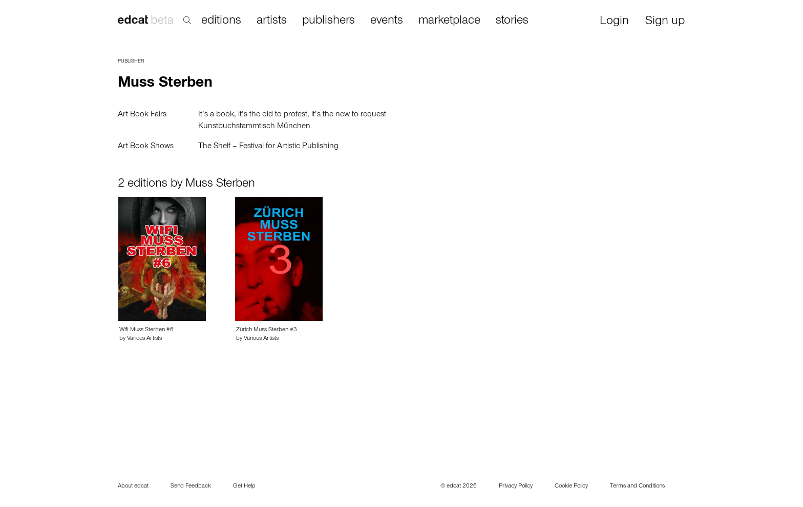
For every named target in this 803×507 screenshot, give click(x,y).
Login (614, 22)
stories (512, 21)
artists (272, 21)
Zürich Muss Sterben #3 (266, 330)
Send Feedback (191, 486)
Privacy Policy (516, 486)
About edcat (133, 486)
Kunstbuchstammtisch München (254, 127)
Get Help (244, 486)
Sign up (665, 22)
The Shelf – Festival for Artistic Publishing (268, 147)
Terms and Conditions (637, 486)
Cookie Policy (571, 486)
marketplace (449, 21)
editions (221, 21)
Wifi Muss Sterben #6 (146, 330)
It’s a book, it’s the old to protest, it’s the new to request (292, 115)
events (386, 21)
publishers (328, 21)
